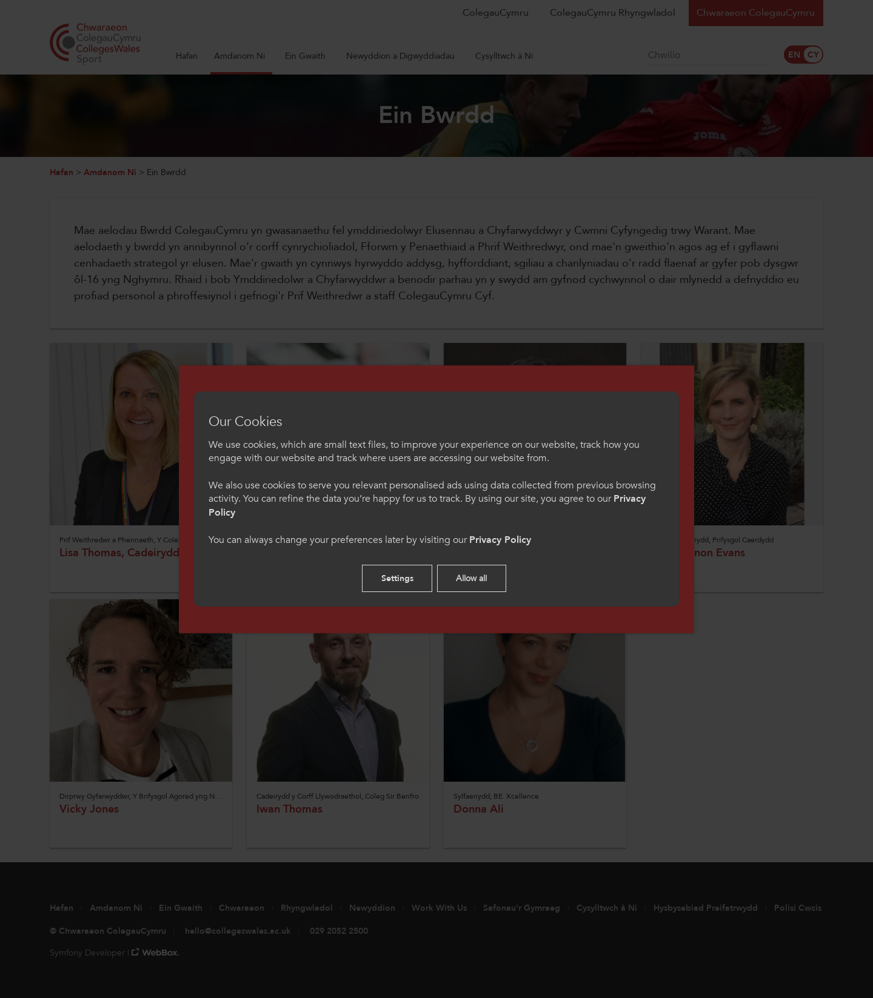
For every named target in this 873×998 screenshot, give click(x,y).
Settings (397, 578)
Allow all (471, 578)
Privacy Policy (500, 540)
